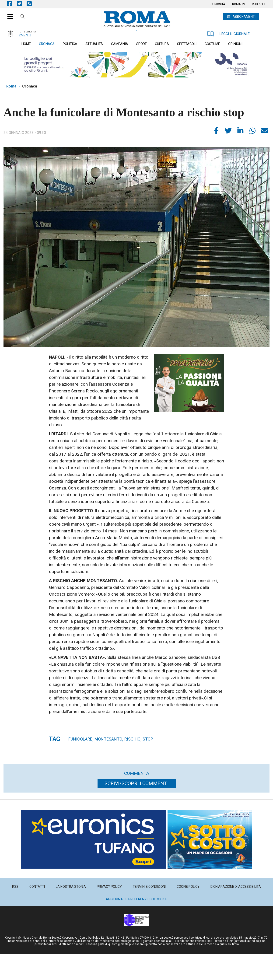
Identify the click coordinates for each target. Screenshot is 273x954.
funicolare (80, 739)
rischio (132, 739)
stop (148, 739)
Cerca (23, 17)
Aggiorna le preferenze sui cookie (137, 899)
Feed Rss (31, 4)
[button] (9, 14)
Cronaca (29, 86)
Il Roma (10, 86)
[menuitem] (218, 4)
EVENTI (25, 35)
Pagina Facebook (12, 4)
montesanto (108, 739)
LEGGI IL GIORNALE (228, 33)
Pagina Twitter (22, 4)
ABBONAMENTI (244, 16)
